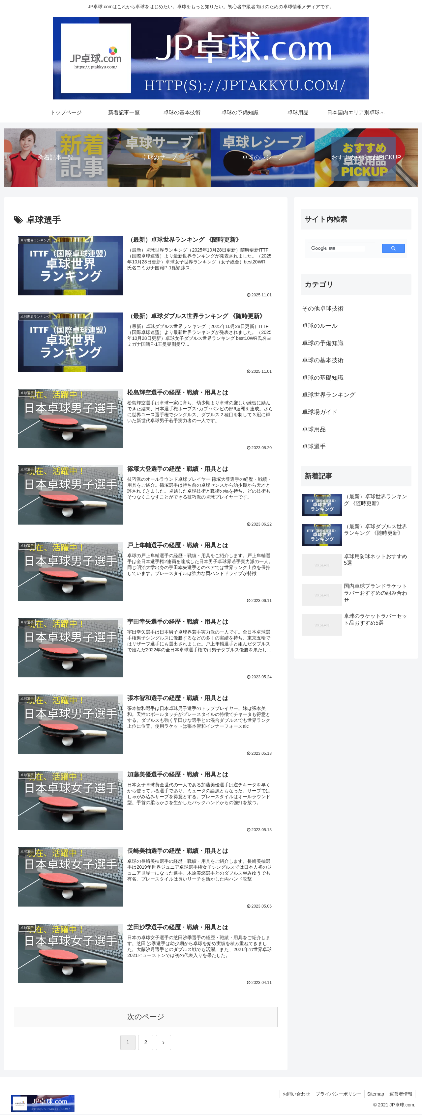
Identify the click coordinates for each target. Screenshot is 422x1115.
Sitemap (373, 1094)
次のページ (146, 1017)
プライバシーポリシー (335, 1094)
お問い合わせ (291, 1094)
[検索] (338, 249)
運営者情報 (400, 1094)
